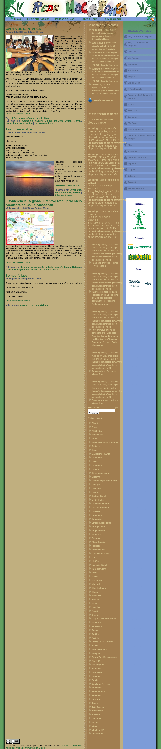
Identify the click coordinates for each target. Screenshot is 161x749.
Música (95, 599)
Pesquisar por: (104, 407)
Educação (97, 519)
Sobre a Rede (89, 19)
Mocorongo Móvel (136, 129)
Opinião (96, 615)
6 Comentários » (49, 269)
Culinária (96, 488)
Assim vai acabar (19, 129)
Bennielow (97, 53)
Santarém (96, 668)
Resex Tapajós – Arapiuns (104, 657)
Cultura (95, 492)
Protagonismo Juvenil (26, 269)
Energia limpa (98, 526)
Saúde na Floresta (101, 684)
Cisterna (96, 477)
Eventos (96, 538)
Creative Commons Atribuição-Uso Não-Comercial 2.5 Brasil (44, 746)
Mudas (95, 592)
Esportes (96, 534)
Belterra (96, 446)
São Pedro (97, 676)
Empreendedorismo (101, 523)
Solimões (96, 695)
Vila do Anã (97, 734)
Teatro (95, 703)
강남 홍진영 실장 (100, 43)
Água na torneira (100, 400)
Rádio (95, 645)
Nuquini (96, 611)
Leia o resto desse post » (18, 113)
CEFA (94, 461)
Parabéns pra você (101, 263)
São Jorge (97, 672)
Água (94, 427)
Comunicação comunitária (104, 480)
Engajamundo (99, 530)
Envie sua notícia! (38, 19)
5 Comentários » (64, 195)
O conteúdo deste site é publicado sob (26, 745)
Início (17, 19)
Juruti (95, 576)
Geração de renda (100, 553)
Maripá (131, 104)
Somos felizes (17, 275)
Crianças (96, 484)
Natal (94, 603)
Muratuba (11, 123)
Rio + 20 (96, 661)
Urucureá (96, 718)
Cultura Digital (43, 121)
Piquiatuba (97, 626)
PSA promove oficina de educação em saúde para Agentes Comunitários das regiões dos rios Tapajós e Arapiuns (105, 336)
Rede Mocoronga (100, 304)
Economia (97, 515)
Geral (94, 557)
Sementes (97, 688)
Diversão (96, 511)
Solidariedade (98, 691)
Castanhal (97, 457)
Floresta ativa (98, 549)
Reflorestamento (100, 649)
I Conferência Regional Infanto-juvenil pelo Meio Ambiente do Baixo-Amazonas (44, 203)
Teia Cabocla (98, 707)
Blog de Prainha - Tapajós (140, 36)
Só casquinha (98, 371)
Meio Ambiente (63, 192)
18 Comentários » (44, 123)
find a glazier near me (102, 30)
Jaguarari (132, 111)
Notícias (76, 267)
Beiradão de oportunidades (105, 442)
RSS (149, 19)
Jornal (77, 121)
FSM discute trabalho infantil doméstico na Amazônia (104, 46)
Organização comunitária (104, 619)
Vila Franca (133, 58)
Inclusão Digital (63, 121)
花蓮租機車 (97, 69)
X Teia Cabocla (135, 89)
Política (95, 634)
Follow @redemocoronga (103, 113)
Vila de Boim (100, 266)
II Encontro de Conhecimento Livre (30, 118)
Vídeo (95, 726)
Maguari (96, 584)
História (96, 561)
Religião (96, 653)
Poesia (20, 123)
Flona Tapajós (99, 542)
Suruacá (96, 699)
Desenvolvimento (100, 503)
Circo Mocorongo (100, 473)
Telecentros (97, 711)
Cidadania (97, 465)
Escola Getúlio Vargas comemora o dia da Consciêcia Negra (102, 36)
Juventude (47, 267)
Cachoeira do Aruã (101, 454)
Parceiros (96, 622)
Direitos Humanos (30, 267)
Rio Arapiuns (98, 665)
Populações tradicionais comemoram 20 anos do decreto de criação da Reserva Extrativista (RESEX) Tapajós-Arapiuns (105, 59)
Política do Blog (64, 19)
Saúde (29, 123)
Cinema (95, 469)
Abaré (95, 423)
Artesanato (97, 434)
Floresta (96, 546)
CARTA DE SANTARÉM (24, 29)
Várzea (95, 722)
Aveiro (95, 438)
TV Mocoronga (112, 19)
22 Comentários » (38, 305)
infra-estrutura (99, 569)
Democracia (98, 500)
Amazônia (27, 121)
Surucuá (132, 52)
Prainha (95, 638)
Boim (94, 450)
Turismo (96, 714)
